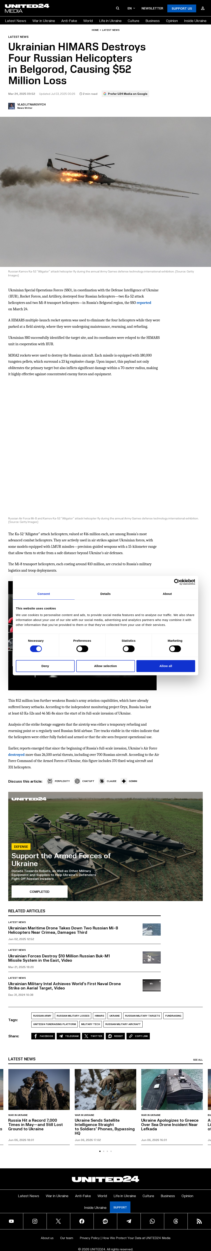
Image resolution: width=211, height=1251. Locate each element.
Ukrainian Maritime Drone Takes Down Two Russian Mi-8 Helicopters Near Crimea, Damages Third (63, 930)
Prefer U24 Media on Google (125, 94)
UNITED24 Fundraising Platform (54, 1024)
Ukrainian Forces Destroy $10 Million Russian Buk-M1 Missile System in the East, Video (59, 958)
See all (198, 1060)
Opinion (172, 20)
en (131, 8)
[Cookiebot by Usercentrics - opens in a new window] (177, 582)
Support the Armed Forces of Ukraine (61, 859)
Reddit (115, 1036)
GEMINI (129, 781)
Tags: (13, 1020)
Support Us (182, 8)
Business (152, 20)
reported (144, 303)
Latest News (15, 20)
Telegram (69, 1036)
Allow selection (105, 666)
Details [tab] (105, 593)
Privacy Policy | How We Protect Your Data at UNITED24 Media (125, 1237)
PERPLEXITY (58, 781)
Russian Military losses (73, 1015)
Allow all (165, 666)
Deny (45, 666)
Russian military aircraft (123, 1024)
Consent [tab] (44, 593)
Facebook (43, 1036)
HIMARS (99, 1015)
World (88, 20)
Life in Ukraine (110, 20)
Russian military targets (142, 1015)
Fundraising (173, 1015)
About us (47, 1237)
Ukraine (114, 1015)
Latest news (111, 30)
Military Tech (90, 1024)
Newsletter (152, 8)
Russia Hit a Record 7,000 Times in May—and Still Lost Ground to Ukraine (35, 1124)
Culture (133, 20)
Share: (13, 1036)
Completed (39, 891)
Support (120, 1207)
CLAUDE (107, 781)
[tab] (100, 1151)
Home (95, 30)
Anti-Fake (69, 20)
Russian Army (42, 1015)
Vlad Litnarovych (31, 104)
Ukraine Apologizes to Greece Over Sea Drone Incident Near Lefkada (169, 1124)
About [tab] (167, 593)
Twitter (93, 1036)
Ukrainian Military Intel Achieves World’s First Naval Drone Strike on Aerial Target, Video (64, 986)
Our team (66, 1237)
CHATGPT (84, 781)
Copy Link (138, 1036)
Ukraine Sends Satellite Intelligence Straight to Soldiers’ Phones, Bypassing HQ (105, 1126)
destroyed (16, 755)
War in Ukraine (43, 20)
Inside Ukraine (195, 20)
